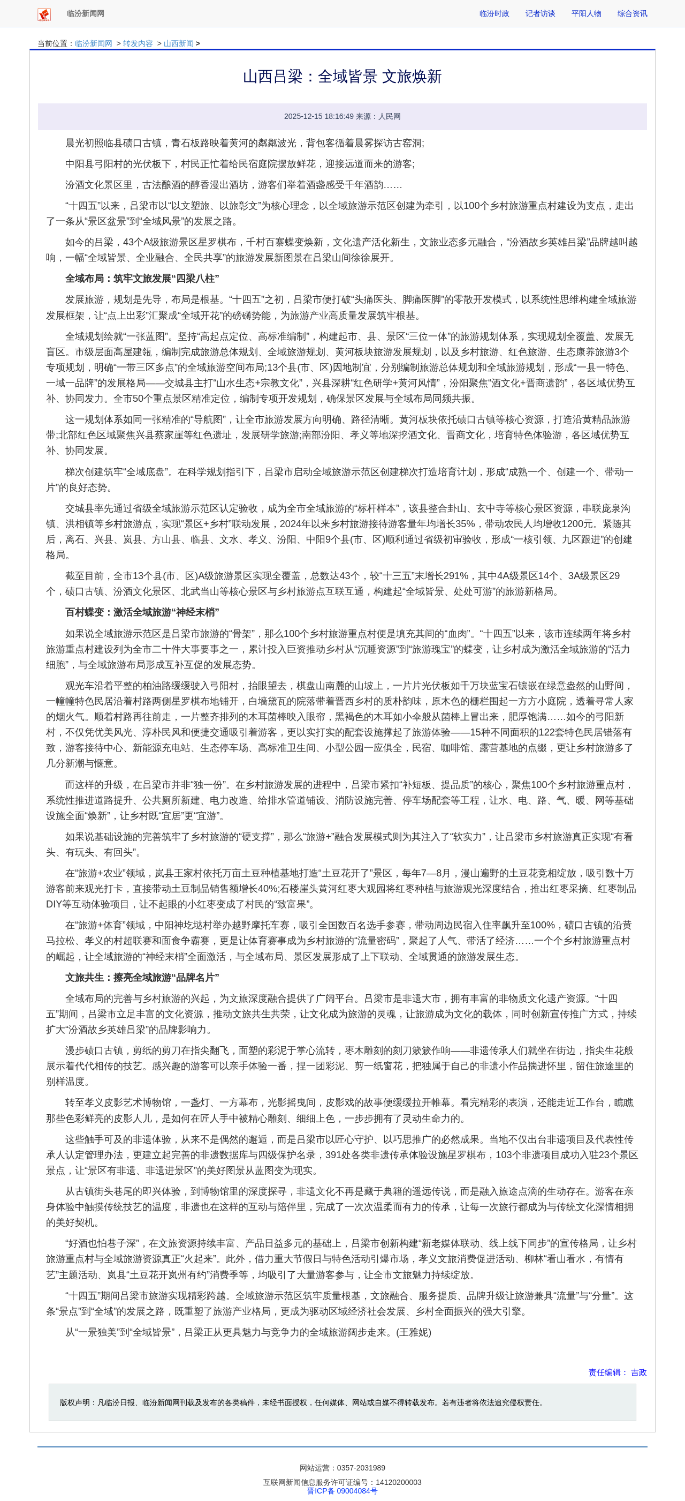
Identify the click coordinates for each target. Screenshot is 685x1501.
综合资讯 (633, 13)
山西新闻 (179, 43)
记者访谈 (540, 13)
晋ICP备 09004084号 (342, 1491)
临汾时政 (494, 13)
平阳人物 (587, 13)
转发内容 (138, 43)
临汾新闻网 (93, 43)
